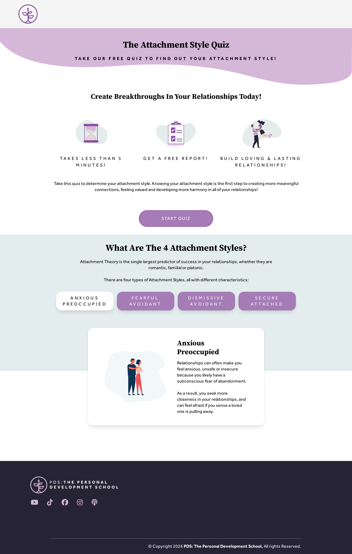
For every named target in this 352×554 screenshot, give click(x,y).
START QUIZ (176, 218)
